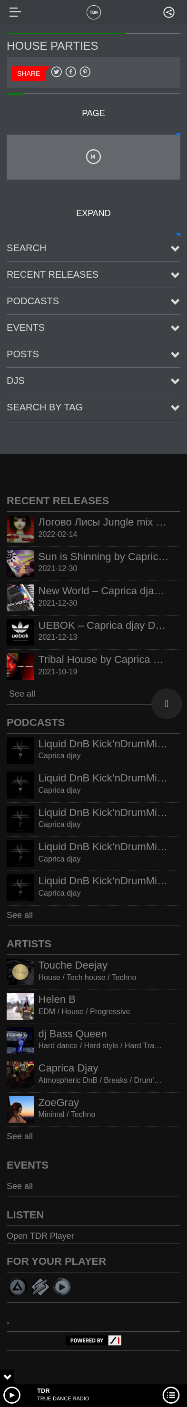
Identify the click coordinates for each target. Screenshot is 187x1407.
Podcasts (33, 301)
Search (26, 248)
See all (21, 694)
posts (23, 354)
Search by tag (45, 407)
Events (26, 327)
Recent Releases (52, 274)
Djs (16, 380)
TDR (43, 1390)
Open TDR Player (40, 1236)
